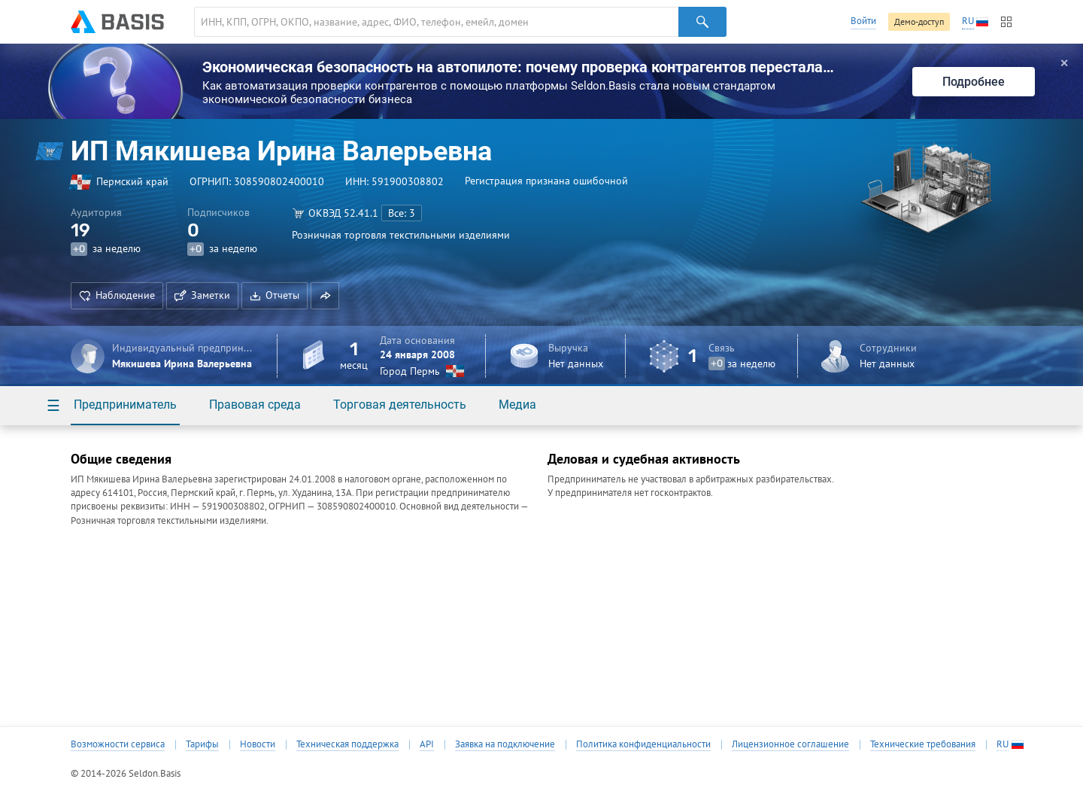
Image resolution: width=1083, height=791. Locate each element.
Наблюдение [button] (117, 295)
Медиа (517, 404)
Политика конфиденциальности (643, 744)
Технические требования (922, 744)
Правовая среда (255, 404)
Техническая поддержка (347, 744)
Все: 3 (401, 213)
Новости (257, 744)
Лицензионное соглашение (790, 744)
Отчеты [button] (274, 295)
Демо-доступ (919, 21)
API (427, 744)
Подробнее (973, 82)
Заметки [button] (202, 295)
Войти (863, 20)
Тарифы (202, 744)
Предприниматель (125, 404)
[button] (325, 295)
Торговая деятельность (399, 404)
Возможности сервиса (118, 744)
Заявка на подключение (505, 744)
